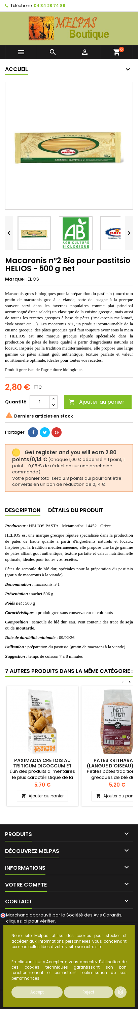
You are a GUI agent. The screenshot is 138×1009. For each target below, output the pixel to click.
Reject (88, 992)
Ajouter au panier (97, 402)
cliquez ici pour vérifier (30, 921)
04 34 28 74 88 (49, 5)
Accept (37, 992)
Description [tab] (22, 510)
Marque (14, 279)
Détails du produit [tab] (75, 510)
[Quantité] (40, 402)
